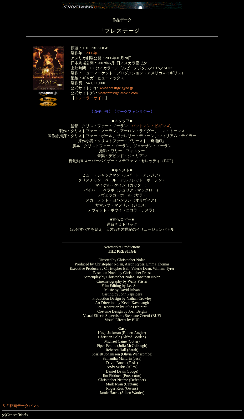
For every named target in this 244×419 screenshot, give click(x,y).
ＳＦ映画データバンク (21, 406)
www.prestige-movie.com (118, 93)
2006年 (91, 53)
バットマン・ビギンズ (151, 126)
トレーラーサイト (90, 98)
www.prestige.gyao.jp (116, 88)
